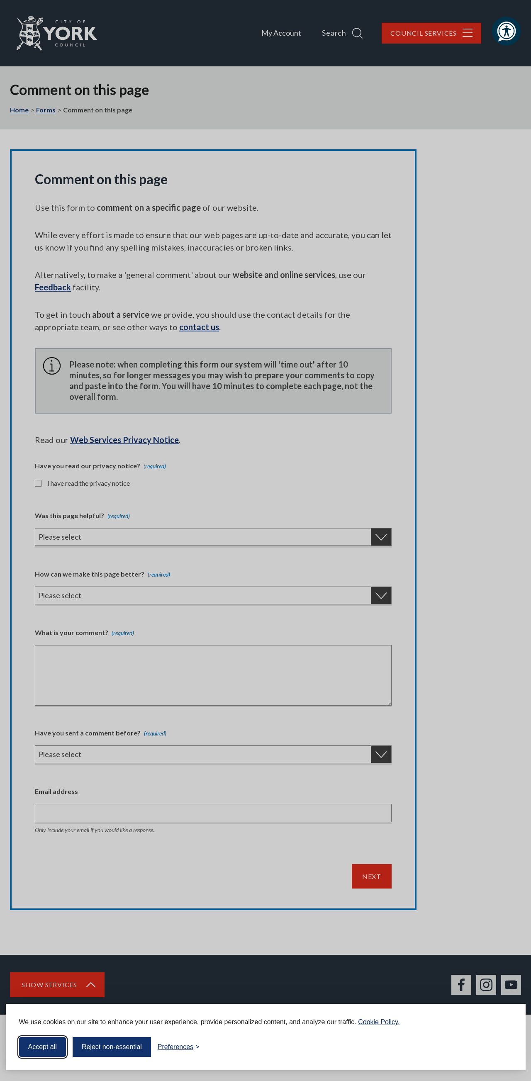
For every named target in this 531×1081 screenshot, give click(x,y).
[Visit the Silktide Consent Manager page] (507, 1047)
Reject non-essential (112, 1046)
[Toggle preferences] (179, 1047)
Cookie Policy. (378, 1021)
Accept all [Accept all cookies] (42, 1046)
